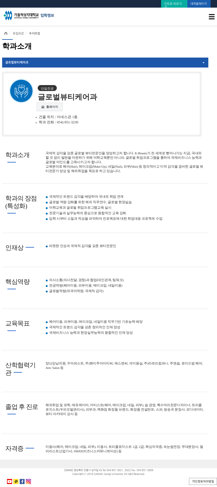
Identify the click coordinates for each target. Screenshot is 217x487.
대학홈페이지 (199, 4)
